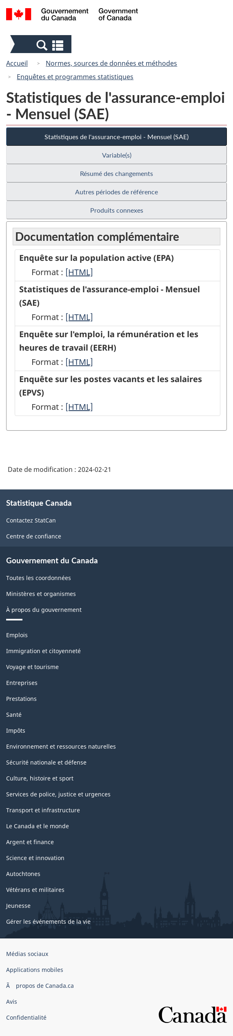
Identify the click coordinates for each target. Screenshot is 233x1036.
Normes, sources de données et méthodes (111, 63)
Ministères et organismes (41, 594)
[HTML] (79, 272)
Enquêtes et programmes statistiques (75, 76)
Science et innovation (35, 858)
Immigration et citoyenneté (43, 651)
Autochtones (23, 874)
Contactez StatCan (31, 520)
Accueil (17, 63)
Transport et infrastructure (43, 810)
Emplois (17, 635)
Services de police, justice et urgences (58, 794)
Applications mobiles (34, 970)
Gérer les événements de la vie (48, 921)
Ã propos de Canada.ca (40, 985)
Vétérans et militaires (35, 890)
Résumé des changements (116, 173)
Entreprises (22, 683)
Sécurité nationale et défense (46, 762)
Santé (14, 714)
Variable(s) (116, 155)
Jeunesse (18, 905)
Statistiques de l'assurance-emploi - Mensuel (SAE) (116, 136)
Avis (11, 1001)
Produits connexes (116, 210)
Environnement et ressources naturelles (61, 746)
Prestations (21, 699)
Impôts (15, 730)
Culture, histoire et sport (39, 778)
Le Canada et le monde (37, 826)
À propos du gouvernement (44, 610)
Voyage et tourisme (32, 667)
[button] (41, 45)
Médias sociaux (27, 954)
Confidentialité (26, 1017)
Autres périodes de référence (116, 192)
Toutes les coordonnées (38, 578)
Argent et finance (30, 842)
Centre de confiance (33, 536)
